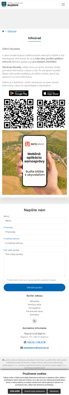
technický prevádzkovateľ (34, 368)
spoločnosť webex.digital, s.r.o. (54, 365)
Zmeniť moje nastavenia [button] (34, 391)
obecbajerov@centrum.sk (36, 348)
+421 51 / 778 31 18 (36, 342)
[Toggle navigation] (63, 4)
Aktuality (34, 301)
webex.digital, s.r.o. (10, 365)
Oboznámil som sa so (31, 280)
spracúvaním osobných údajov (42, 280)
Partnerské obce (34, 311)
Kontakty (34, 315)
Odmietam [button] (54, 391)
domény (21, 365)
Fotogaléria (34, 308)
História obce (34, 305)
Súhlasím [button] (14, 391)
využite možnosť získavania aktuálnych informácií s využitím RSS (29, 360)
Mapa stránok (37, 362)
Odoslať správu (34, 287)
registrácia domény (33, 365)
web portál (47, 362)
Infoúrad (12, 31)
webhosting (57, 362)
